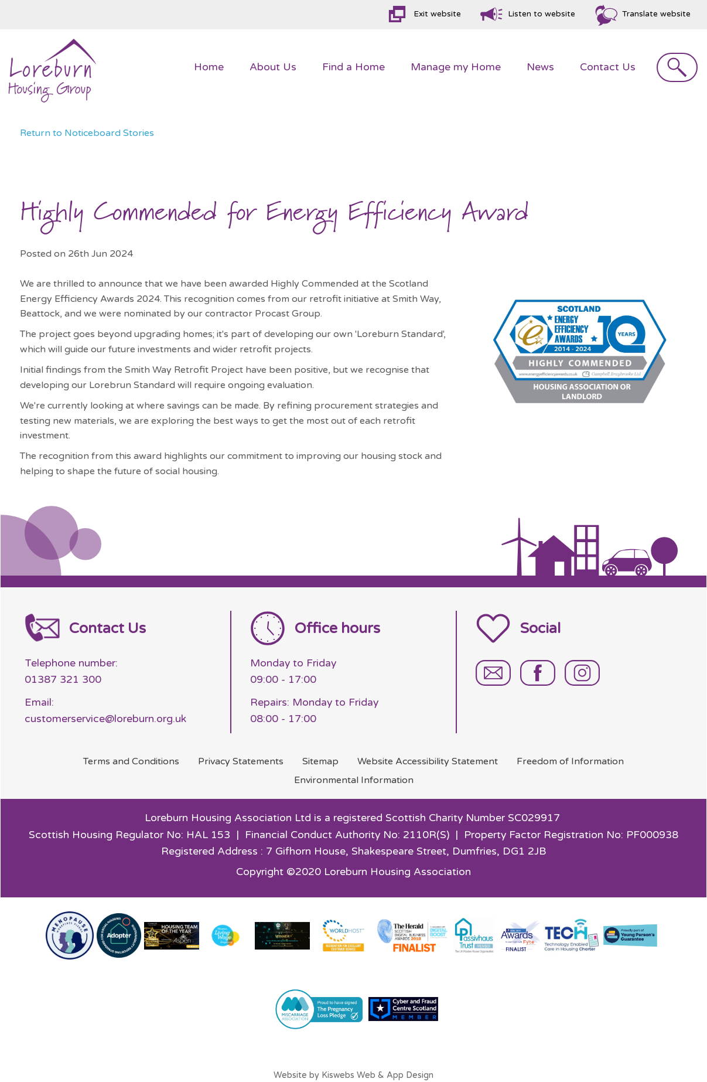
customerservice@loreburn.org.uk (105, 719)
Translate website (656, 14)
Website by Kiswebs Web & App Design (353, 1075)
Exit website (437, 14)
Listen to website (541, 14)
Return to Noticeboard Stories (87, 133)
